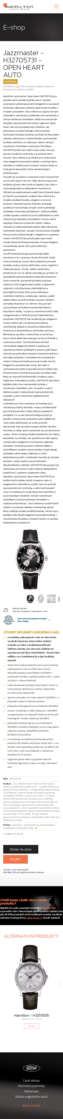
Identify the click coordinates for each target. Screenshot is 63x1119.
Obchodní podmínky (31, 1086)
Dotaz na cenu (20, 849)
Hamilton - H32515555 (31, 1015)
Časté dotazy (31, 1080)
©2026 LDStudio (31, 1105)
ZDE (17, 86)
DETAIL (31, 1026)
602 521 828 (48, 908)
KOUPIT (15, 859)
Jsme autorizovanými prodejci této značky (24, 620)
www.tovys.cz (34, 918)
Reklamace (31, 1091)
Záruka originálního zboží (31, 1096)
